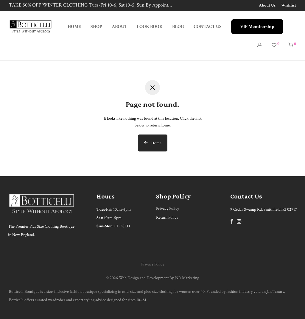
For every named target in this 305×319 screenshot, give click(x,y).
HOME (74, 27)
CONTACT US (208, 27)
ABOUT (119, 27)
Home (152, 143)
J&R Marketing (187, 278)
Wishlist (288, 5)
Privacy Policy (167, 208)
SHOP (96, 27)
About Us (267, 5)
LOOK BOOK (150, 27)
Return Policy (167, 217)
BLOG (178, 27)
